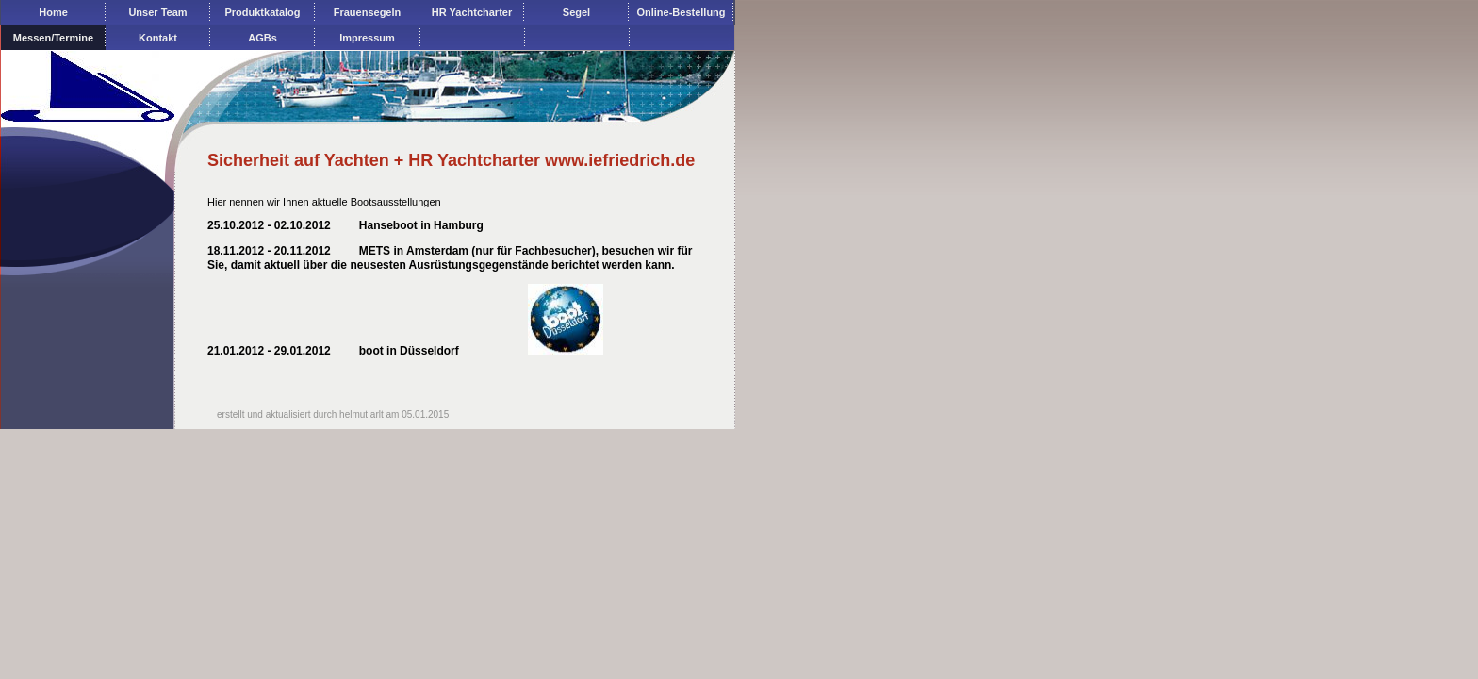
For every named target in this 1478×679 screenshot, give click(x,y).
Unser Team (157, 12)
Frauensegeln (368, 12)
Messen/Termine (53, 37)
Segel (576, 12)
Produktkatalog (262, 12)
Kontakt (158, 37)
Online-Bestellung (680, 12)
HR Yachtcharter (472, 12)
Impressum (367, 37)
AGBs (262, 37)
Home (53, 12)
